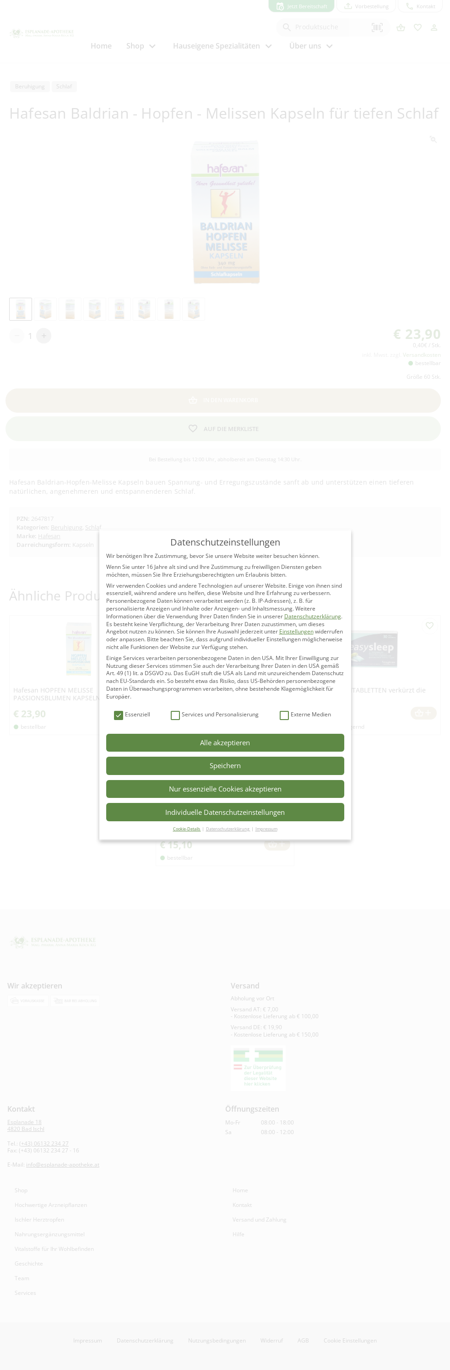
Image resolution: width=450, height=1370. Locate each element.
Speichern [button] (225, 765)
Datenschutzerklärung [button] (228, 829)
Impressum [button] (266, 829)
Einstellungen (296, 631)
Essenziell (132, 715)
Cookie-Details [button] (187, 829)
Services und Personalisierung (215, 715)
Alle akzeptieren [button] (225, 742)
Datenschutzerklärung (312, 616)
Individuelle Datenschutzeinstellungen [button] (225, 812)
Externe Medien (305, 715)
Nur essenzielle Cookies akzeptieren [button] (225, 788)
